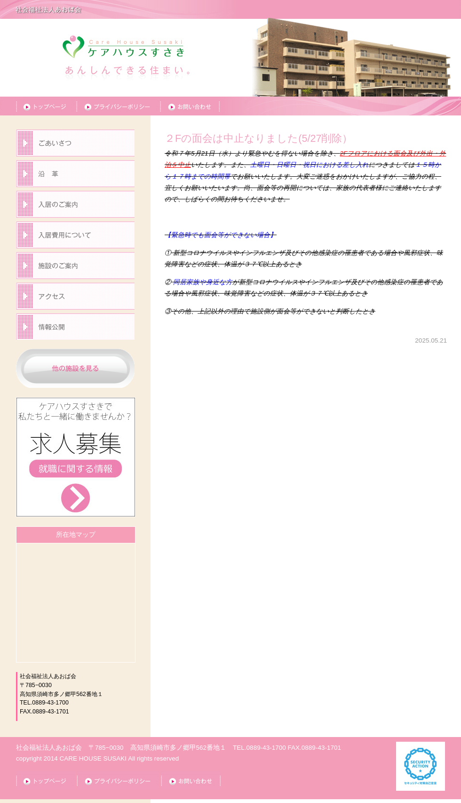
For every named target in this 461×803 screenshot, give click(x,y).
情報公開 (75, 328)
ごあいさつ (75, 145)
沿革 (75, 175)
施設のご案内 (75, 267)
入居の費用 (75, 236)
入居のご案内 (75, 206)
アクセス (75, 298)
